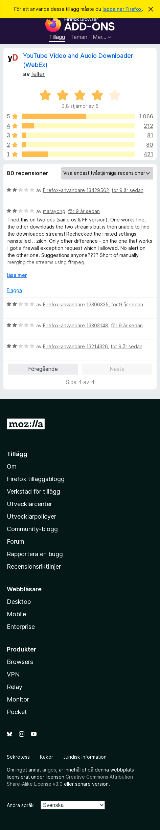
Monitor (18, 699)
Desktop (19, 601)
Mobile (16, 614)
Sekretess (18, 757)
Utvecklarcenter (29, 503)
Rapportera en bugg (35, 554)
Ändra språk (20, 805)
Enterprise (21, 626)
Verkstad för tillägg (33, 491)
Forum (15, 541)
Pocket (17, 711)
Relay (14, 686)
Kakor (46, 757)
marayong (54, 211)
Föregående (43, 368)
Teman (78, 36)
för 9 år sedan (127, 190)
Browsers (20, 661)
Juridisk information (85, 757)
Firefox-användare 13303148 (75, 325)
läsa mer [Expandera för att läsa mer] (17, 275)
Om (12, 466)
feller (38, 73)
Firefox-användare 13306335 (76, 304)
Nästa (117, 368)
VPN (13, 674)
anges (49, 770)
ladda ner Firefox (122, 9)
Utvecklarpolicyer (31, 516)
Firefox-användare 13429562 (76, 190)
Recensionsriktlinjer (34, 566)
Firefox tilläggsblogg (36, 478)
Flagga (14, 290)
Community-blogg (32, 528)
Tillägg (57, 36)
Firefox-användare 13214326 (75, 346)
